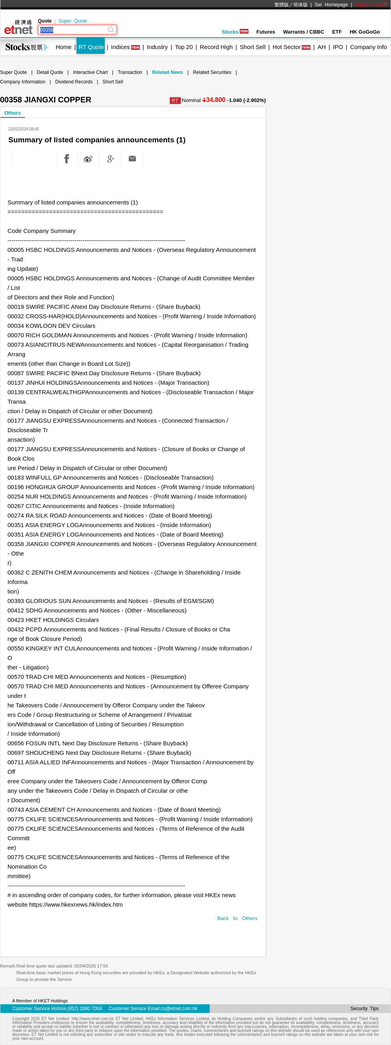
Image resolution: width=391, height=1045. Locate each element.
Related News (167, 72)
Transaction (130, 72)
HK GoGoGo (365, 32)
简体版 (300, 5)
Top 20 (184, 46)
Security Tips (364, 1008)
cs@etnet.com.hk (179, 1008)
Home (63, 46)
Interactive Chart (90, 72)
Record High (216, 46)
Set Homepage (331, 5)
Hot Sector (287, 46)
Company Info (368, 46)
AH (322, 46)
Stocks (235, 32)
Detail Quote (50, 72)
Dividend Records (74, 82)
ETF (337, 32)
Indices (120, 46)
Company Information (22, 82)
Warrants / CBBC (303, 32)
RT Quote (91, 46)
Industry (157, 46)
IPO (338, 46)
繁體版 (281, 5)
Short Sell (252, 46)
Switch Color (371, 5)
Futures (265, 32)
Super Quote (72, 21)
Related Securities (212, 72)
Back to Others (237, 918)
